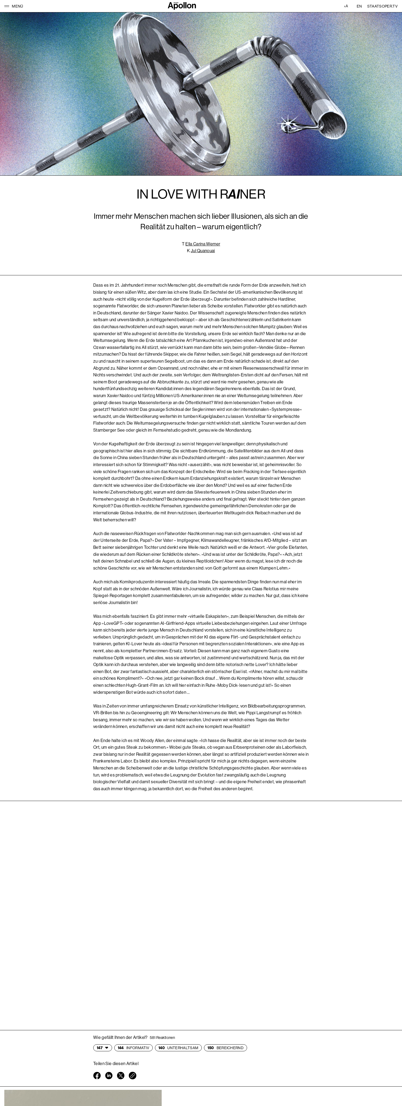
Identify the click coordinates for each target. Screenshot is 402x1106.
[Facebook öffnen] (97, 1077)
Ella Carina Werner (202, 244)
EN (359, 6)
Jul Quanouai (203, 250)
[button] (13, 6)
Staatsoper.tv (382, 6)
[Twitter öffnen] (120, 1077)
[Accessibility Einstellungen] (346, 6)
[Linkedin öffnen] (109, 1077)
